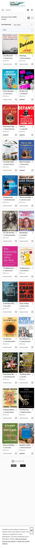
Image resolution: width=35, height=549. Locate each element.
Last (23, 465)
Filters (5, 30)
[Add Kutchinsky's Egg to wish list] (16, 135)
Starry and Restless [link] (9, 445)
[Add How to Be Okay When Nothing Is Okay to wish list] (16, 100)
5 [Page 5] (20, 461)
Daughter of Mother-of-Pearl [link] (25, 445)
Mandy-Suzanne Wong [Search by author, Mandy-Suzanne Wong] (26, 447)
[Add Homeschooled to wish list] (16, 206)
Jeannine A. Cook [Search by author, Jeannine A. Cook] (25, 199)
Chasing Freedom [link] (8, 410)
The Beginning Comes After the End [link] (9, 268)
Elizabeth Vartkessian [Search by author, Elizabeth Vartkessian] (26, 412)
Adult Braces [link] (24, 233)
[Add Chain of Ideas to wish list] (32, 312)
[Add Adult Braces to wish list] (32, 241)
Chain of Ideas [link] (24, 303)
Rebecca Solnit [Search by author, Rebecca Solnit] (9, 270)
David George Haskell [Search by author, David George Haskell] (10, 376)
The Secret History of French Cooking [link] (25, 374)
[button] (28, 18)
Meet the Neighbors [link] (25, 162)
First (13, 465)
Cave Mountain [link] (8, 56)
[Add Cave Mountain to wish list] (16, 64)
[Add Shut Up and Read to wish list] (32, 206)
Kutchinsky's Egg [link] (8, 126)
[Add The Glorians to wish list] (16, 347)
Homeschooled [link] (8, 197)
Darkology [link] (23, 56)
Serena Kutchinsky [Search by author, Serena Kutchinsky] (9, 129)
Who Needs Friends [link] (25, 339)
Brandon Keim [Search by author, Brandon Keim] (24, 164)
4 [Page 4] (18, 461)
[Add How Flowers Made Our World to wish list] (16, 383)
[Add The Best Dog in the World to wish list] (32, 277)
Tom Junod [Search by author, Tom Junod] (7, 306)
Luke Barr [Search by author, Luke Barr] (23, 376)
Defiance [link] (22, 126)
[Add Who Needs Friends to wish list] (32, 347)
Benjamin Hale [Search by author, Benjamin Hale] (8, 58)
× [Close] (31, 530)
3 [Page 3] (16, 461)
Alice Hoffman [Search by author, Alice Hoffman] (25, 270)
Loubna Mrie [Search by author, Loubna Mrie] (24, 129)
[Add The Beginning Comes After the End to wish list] (16, 277)
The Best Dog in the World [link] (25, 268)
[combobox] (14, 10)
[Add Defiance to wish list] (32, 135)
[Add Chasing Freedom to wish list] (16, 418)
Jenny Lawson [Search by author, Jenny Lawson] (8, 93)
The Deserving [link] (24, 410)
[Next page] (23, 461)
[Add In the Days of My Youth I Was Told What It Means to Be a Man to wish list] (16, 312)
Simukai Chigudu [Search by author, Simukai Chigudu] (9, 412)
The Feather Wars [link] (8, 162)
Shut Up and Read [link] (25, 197)
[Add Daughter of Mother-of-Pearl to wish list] (32, 454)
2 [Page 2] (14, 461)
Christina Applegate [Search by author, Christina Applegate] (10, 235)
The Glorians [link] (7, 339)
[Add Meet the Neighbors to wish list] (32, 170)
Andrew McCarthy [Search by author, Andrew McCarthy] (26, 341)
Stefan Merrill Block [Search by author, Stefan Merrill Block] (10, 199)
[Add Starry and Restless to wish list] (16, 454)
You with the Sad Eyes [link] (9, 233)
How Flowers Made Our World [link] (9, 374)
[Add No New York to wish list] (32, 100)
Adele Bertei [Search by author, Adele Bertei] (24, 93)
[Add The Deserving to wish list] (32, 418)
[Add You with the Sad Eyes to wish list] (16, 241)
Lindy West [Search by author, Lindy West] (24, 235)
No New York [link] (24, 91)
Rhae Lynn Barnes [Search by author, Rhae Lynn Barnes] (25, 58)
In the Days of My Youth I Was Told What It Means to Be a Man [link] (9, 303)
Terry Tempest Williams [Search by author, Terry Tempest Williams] (10, 341)
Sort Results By (6, 25)
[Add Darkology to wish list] (32, 64)
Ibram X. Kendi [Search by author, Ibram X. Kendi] (25, 306)
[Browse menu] (32, 10)
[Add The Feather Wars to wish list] (16, 170)
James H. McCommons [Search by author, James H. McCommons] (10, 164)
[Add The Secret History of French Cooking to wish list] (32, 383)
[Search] (2, 10)
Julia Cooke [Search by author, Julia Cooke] (8, 447)
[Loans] (28, 10)
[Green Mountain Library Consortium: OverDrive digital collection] (17, 4)
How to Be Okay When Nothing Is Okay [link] (9, 91)
